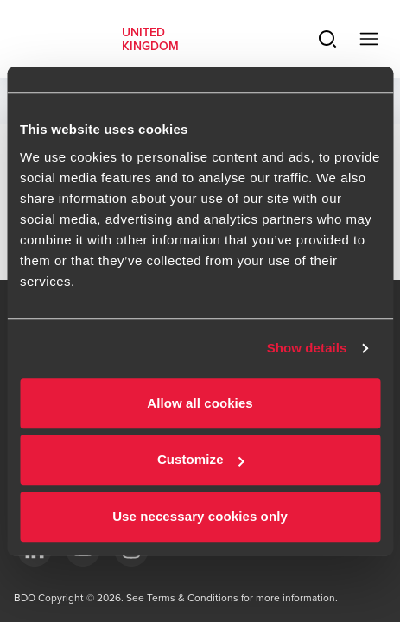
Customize (200, 459)
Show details (307, 347)
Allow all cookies (200, 403)
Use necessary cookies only (200, 516)
